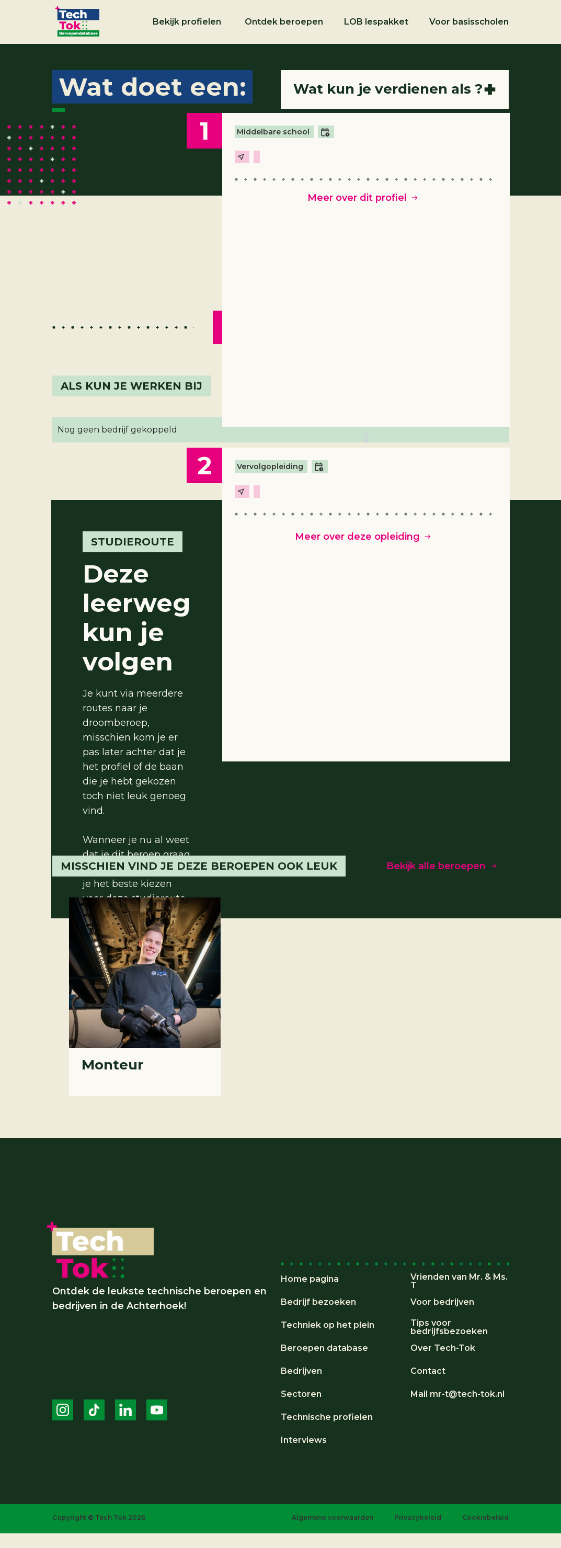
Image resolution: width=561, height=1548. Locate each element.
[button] (188, 22)
